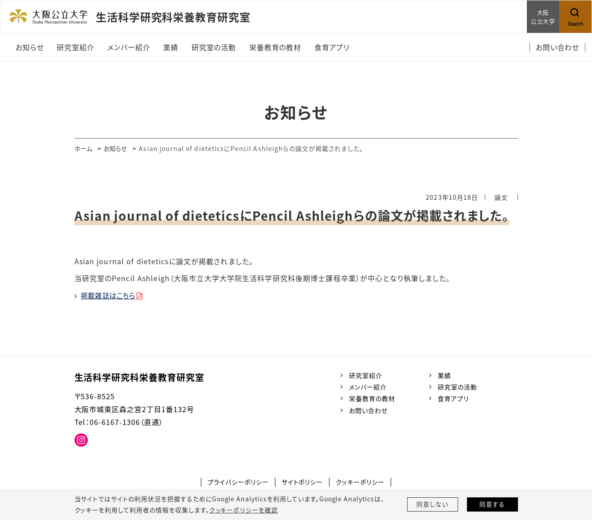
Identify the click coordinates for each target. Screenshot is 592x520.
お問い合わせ (368, 410)
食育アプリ (453, 398)
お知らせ (117, 148)
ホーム (84, 148)
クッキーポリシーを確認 (243, 509)
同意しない (432, 504)
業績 (444, 375)
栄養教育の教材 (372, 398)
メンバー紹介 (368, 386)
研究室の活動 (457, 386)
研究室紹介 (365, 375)
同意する (492, 504)
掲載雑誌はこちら (110, 295)
